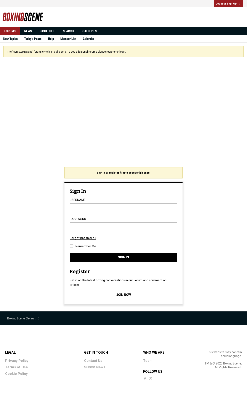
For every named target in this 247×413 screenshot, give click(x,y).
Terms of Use (16, 367)
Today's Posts (33, 39)
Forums (10, 31)
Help (51, 39)
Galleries (89, 31)
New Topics (10, 39)
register (111, 51)
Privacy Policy (16, 361)
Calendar (88, 39)
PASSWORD (78, 219)
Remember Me (83, 246)
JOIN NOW (123, 294)
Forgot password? (83, 238)
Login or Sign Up (228, 3)
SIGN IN (123, 257)
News (28, 31)
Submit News (94, 367)
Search (68, 31)
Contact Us (93, 361)
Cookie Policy (16, 374)
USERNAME (78, 200)
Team (147, 361)
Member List (68, 39)
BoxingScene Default (23, 318)
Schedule (47, 31)
